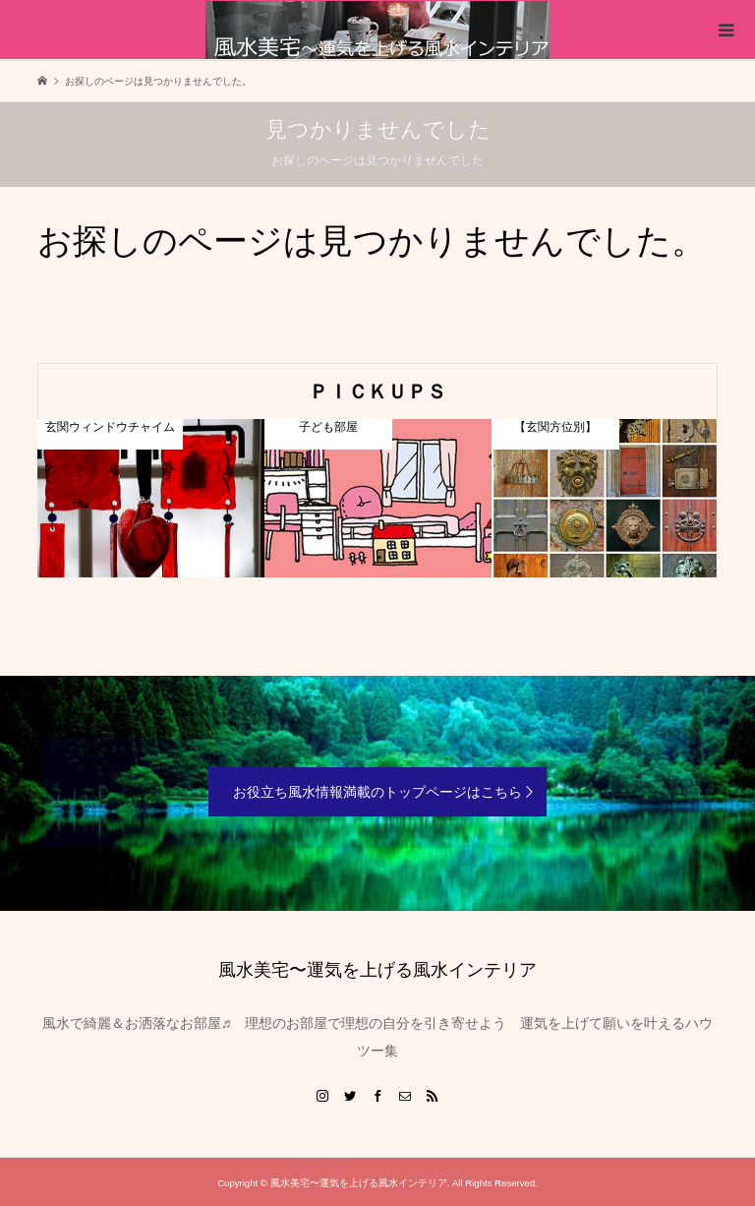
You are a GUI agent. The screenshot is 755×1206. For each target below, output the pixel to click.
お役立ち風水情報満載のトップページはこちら (377, 792)
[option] (150, 498)
